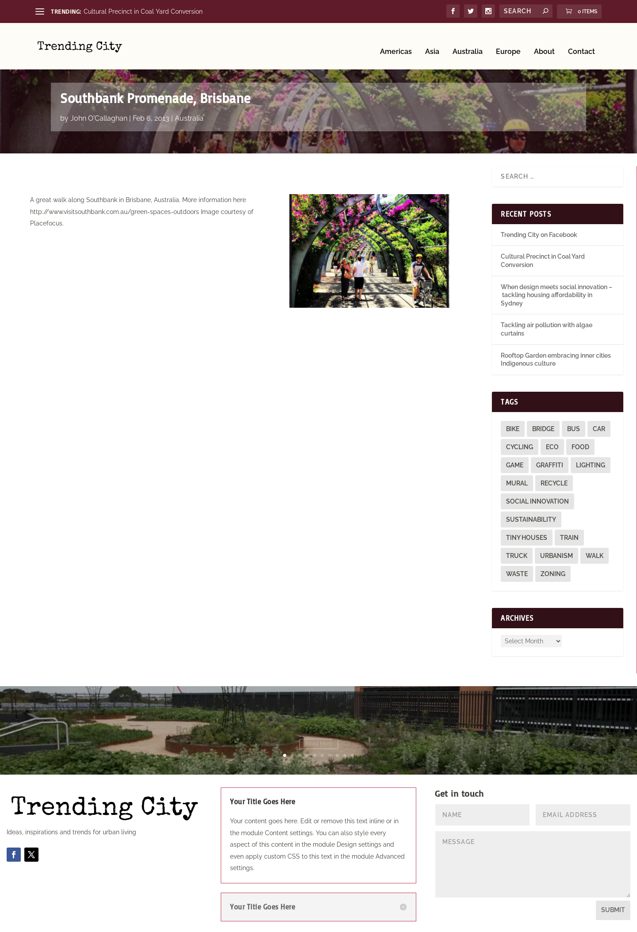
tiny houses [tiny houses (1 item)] (526, 535)
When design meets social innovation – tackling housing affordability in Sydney (556, 293)
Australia (468, 41)
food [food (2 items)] (580, 444)
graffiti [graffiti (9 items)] (549, 462)
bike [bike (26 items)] (512, 426)
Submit (613, 908)
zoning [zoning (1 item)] (553, 571)
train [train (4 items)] (569, 535)
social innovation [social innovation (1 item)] (537, 499)
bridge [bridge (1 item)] (543, 426)
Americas (396, 41)
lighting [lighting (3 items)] (590, 462)
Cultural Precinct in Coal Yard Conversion (143, 11)
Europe (508, 41)
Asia (432, 41)
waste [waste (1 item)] (517, 571)
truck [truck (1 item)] (516, 553)
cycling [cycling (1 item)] (519, 444)
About (544, 41)
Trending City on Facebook (539, 232)
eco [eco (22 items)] (552, 444)
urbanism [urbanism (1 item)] (556, 553)
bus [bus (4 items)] (573, 426)
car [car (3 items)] (599, 426)
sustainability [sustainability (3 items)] (531, 517)
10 (352, 753)
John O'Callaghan (98, 116)
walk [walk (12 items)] (594, 553)
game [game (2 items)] (514, 462)
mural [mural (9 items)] (517, 481)
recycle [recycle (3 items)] (554, 481)
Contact (581, 41)
